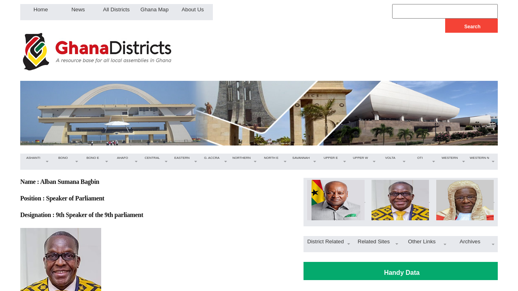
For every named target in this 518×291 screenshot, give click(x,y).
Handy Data (402, 272)
